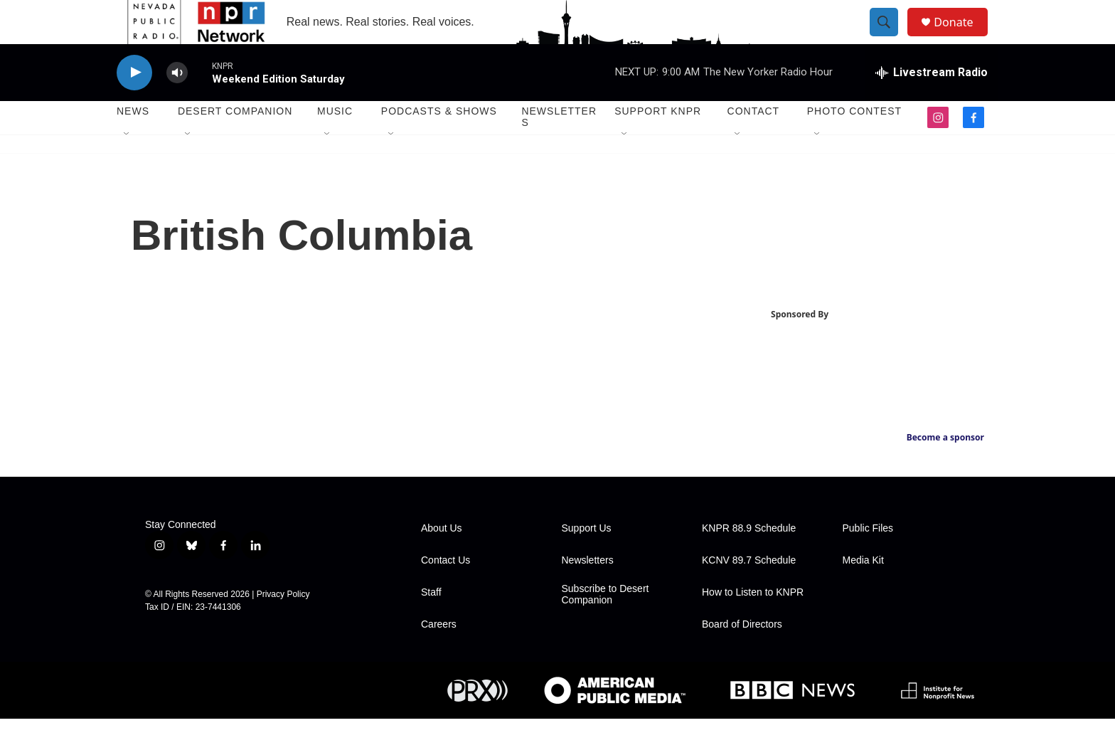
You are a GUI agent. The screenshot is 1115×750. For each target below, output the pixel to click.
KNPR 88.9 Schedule (749, 559)
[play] (134, 103)
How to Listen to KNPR (753, 623)
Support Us (587, 559)
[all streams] (931, 103)
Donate (962, 37)
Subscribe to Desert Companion (605, 626)
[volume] (177, 104)
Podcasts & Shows (439, 142)
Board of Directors (742, 655)
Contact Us (445, 591)
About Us (441, 559)
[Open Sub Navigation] (127, 165)
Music (335, 142)
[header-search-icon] (890, 37)
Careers (439, 655)
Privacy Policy (283, 625)
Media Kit (863, 591)
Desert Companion (235, 142)
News (133, 142)
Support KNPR (657, 142)
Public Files (868, 559)
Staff (431, 623)
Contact (753, 142)
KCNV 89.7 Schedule (749, 591)
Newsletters (559, 148)
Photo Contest (854, 142)
